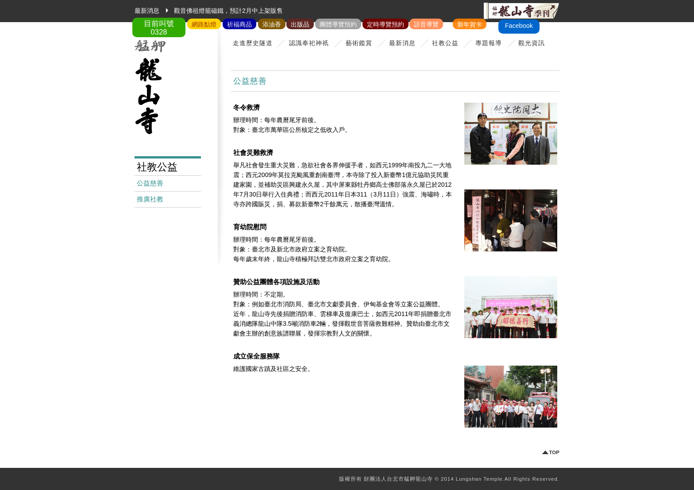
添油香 (271, 24)
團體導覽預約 (338, 24)
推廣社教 (150, 199)
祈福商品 (239, 24)
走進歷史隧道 (253, 42)
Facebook (519, 25)
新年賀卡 (469, 24)
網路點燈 (204, 24)
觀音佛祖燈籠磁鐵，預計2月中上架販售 (228, 10)
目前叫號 (159, 27)
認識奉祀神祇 (309, 42)
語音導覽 (426, 24)
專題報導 (488, 42)
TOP (554, 452)
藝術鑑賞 (359, 42)
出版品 (300, 24)
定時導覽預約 (385, 24)
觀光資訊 (531, 42)
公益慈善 (150, 183)
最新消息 (402, 42)
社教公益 (445, 42)
